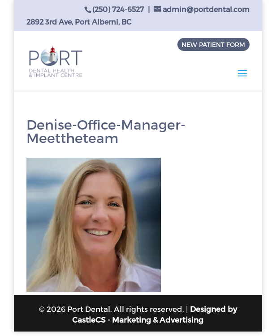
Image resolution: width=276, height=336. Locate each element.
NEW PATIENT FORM (213, 44)
